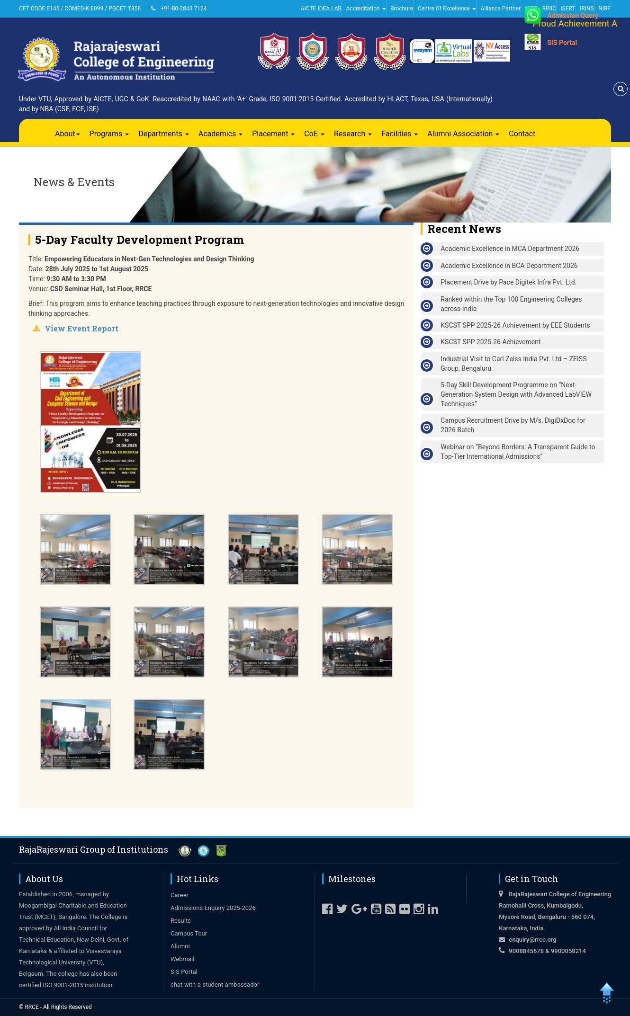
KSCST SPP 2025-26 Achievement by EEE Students (515, 325)
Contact (522, 133)
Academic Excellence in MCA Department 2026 (510, 248)
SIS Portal (562, 42)
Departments (163, 133)
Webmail (182, 959)
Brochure (401, 8)
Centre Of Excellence (447, 8)
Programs (109, 133)
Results (181, 920)
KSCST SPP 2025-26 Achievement (490, 342)
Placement (273, 133)
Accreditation (366, 8)
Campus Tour (189, 933)
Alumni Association (463, 133)
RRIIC (549, 8)
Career (180, 895)
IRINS (587, 8)
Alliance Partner (500, 8)
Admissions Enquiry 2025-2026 (213, 907)
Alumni (180, 946)
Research (353, 133)
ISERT (567, 8)
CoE (314, 133)
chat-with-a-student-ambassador (215, 984)
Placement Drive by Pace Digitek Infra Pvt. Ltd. (508, 282)
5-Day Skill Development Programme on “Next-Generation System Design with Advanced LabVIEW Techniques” (516, 394)
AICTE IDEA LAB (321, 8)
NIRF (604, 8)
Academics (220, 133)
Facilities (399, 133)
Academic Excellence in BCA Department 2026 (509, 265)
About (67, 133)
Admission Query (572, 15)
